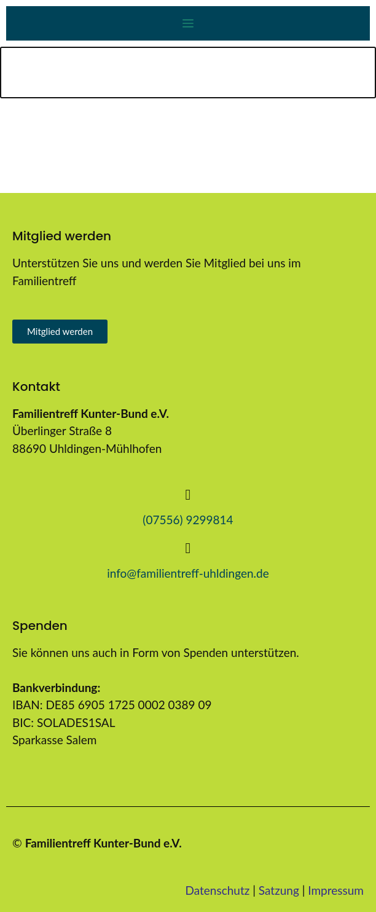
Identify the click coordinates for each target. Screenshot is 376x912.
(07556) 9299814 (188, 520)
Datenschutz (218, 890)
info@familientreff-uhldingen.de (188, 573)
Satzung (279, 890)
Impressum (336, 890)
